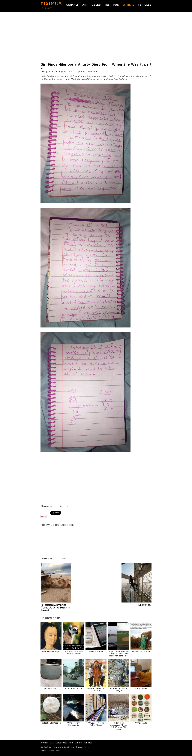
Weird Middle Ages (51, 651)
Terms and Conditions (63, 747)
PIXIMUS (51, 3)
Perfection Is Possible (51, 722)
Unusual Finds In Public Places (96, 723)
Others (128, 4)
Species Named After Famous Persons (73, 652)
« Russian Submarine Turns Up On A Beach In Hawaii (55, 607)
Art (85, 4)
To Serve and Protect (73, 688)
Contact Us (45, 747)
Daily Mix (144, 604)
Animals (72, 4)
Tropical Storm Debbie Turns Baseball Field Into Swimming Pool (118, 653)
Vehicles (144, 4)
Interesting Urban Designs (118, 689)
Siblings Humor (96, 651)
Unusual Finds (51, 688)
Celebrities (101, 4)
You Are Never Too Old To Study (96, 689)
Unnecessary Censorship (73, 723)
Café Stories (141, 688)
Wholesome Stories (141, 651)
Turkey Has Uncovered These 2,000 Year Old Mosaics (118, 725)
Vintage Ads (141, 722)
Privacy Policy (83, 747)
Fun (116, 4)
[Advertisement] (96, 37)
